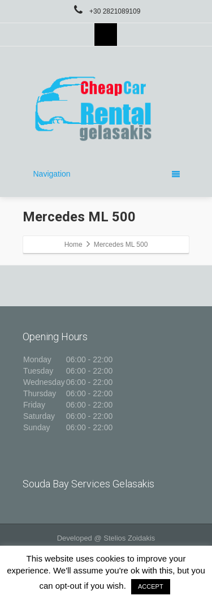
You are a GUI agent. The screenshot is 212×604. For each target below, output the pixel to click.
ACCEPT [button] (150, 586)
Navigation (106, 173)
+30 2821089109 (106, 11)
